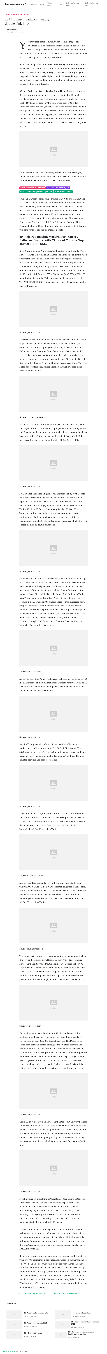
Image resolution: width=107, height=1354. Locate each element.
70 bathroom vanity (63, 191)
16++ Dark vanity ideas (33, 1333)
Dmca (42, 4)
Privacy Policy (49, 4)
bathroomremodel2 (9, 1351)
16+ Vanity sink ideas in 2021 (35, 1323)
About (61, 4)
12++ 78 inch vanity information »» (67, 1293)
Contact (34, 4)
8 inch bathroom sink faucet (32, 188)
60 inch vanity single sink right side (36, 191)
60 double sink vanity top (58, 188)
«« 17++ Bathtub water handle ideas (31, 1293)
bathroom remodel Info (91, 4)
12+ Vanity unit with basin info (36, 1313)
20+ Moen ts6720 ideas (82, 1313)
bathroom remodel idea (72, 4)
